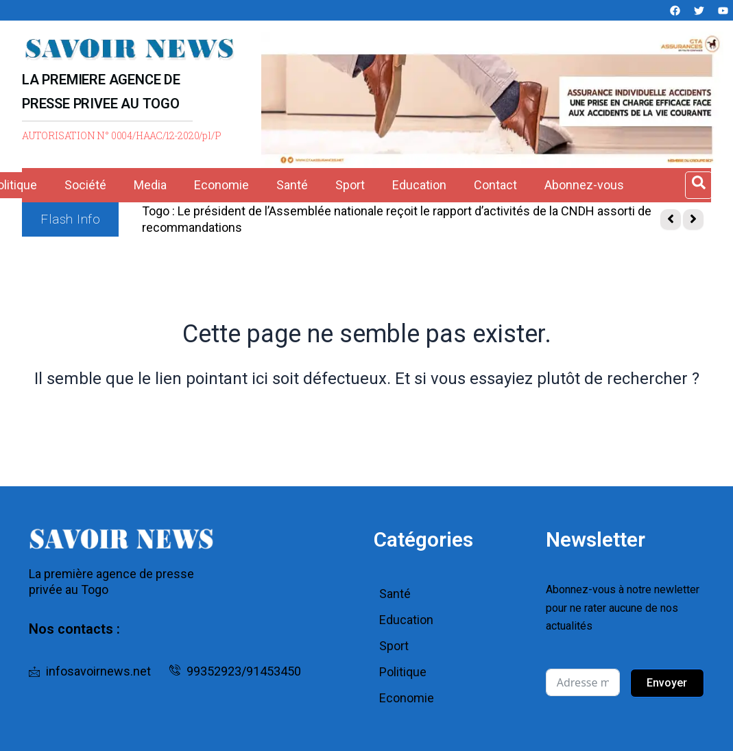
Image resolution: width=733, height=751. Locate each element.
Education (419, 185)
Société (85, 185)
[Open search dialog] (698, 185)
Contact (495, 185)
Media (150, 185)
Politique (402, 672)
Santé (292, 185)
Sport (350, 185)
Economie (221, 185)
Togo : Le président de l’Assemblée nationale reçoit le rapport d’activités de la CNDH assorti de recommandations (396, 219)
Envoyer (667, 682)
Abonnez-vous (584, 185)
